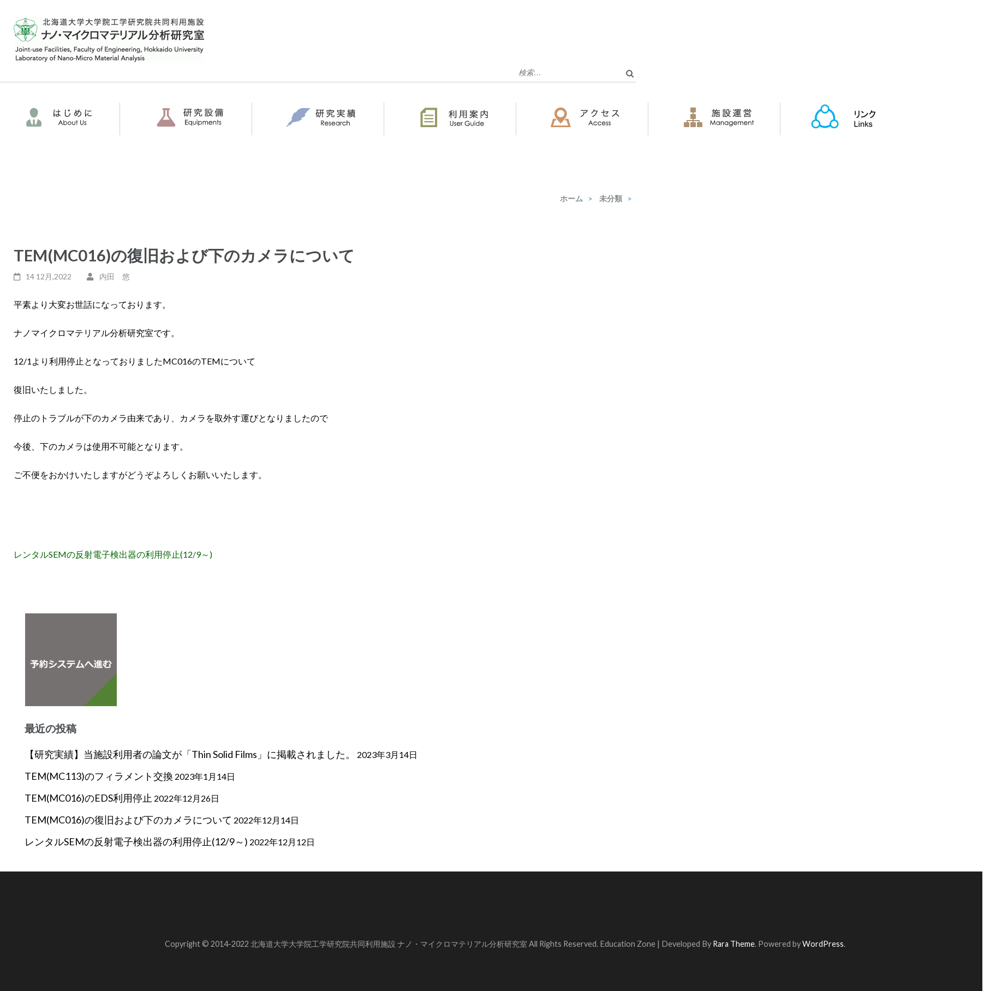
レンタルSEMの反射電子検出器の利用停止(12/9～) (113, 554)
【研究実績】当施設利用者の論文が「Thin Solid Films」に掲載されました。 (190, 754)
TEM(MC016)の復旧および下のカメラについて (128, 820)
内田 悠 (114, 276)
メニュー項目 (964, 107)
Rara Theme (734, 943)
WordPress (823, 943)
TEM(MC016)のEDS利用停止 (88, 798)
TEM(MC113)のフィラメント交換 (99, 776)
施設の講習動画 (66, 145)
